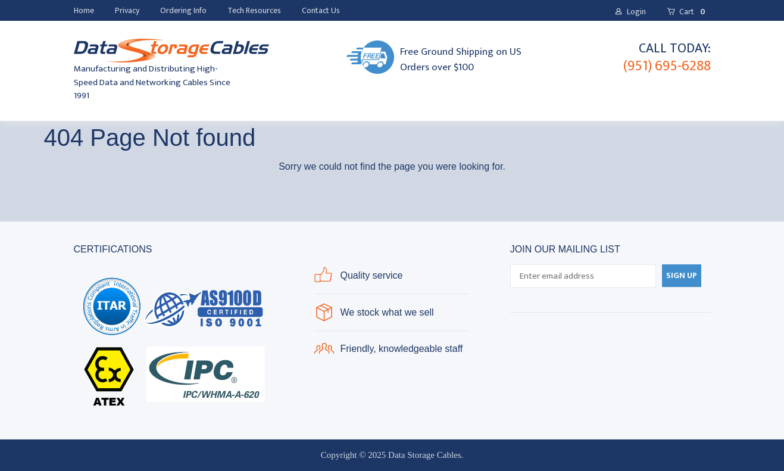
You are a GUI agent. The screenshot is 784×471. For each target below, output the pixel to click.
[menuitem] (84, 10)
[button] (630, 12)
